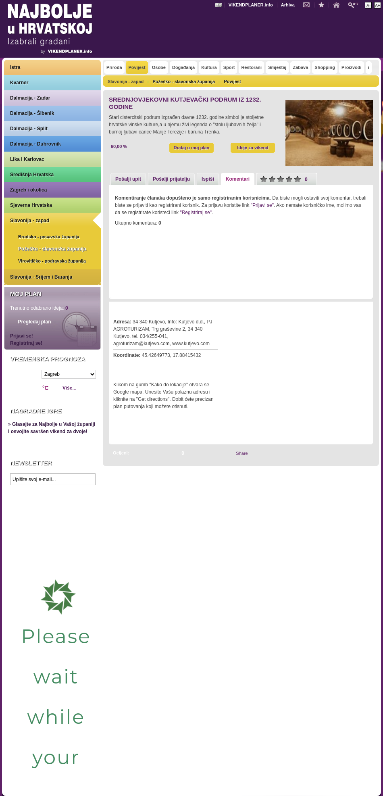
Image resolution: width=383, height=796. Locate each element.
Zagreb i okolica (28, 190)
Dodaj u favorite (323, 4)
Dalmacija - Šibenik (32, 113)
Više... (69, 388)
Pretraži (355, 4)
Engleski (219, 5)
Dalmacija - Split (29, 128)
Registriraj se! (26, 343)
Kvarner (19, 82)
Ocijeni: (121, 452)
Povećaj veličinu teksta (377, 5)
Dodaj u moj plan (192, 147)
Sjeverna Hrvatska (31, 205)
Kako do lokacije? (138, 366)
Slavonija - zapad (29, 220)
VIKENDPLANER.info (251, 4)
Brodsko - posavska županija (48, 236)
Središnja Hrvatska (32, 174)
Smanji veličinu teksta (368, 5)
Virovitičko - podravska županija (52, 260)
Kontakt (308, 4)
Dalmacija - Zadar (30, 98)
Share (242, 453)
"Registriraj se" (196, 212)
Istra (15, 67)
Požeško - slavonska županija (52, 249)
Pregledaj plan (34, 322)
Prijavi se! (21, 336)
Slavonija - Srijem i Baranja (41, 277)
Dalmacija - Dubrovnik (35, 144)
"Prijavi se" (262, 205)
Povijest (232, 81)
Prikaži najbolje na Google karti (52, 537)
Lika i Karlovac (27, 159)
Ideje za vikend (253, 147)
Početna (338, 4)
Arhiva (288, 4)
